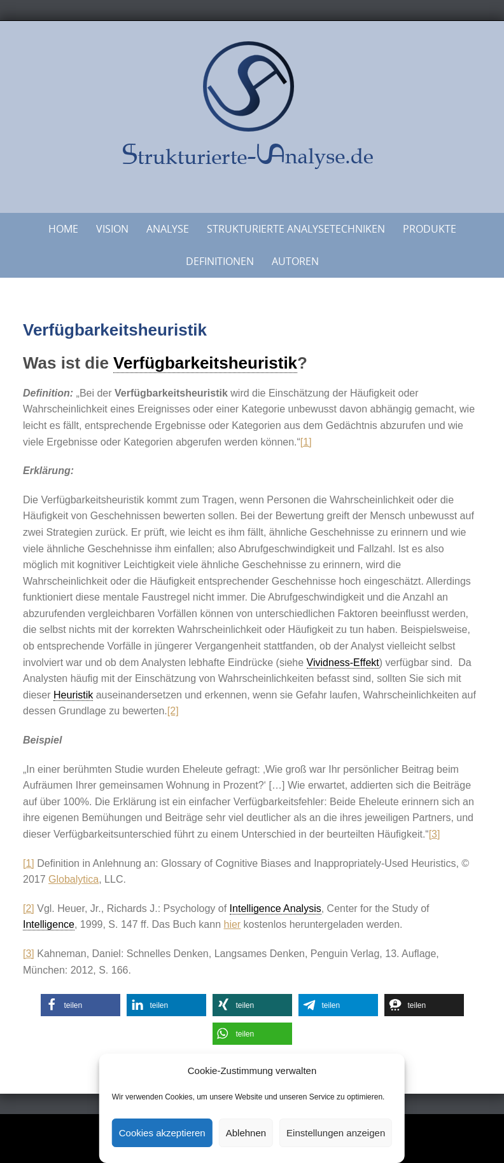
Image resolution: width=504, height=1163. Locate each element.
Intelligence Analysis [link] (275, 908)
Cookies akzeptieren (162, 1132)
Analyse (167, 229)
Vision (112, 229)
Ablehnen (246, 1132)
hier (232, 924)
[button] (80, 1005)
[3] (434, 834)
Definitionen (220, 261)
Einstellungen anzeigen (335, 1132)
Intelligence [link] (48, 924)
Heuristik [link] (73, 695)
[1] (306, 442)
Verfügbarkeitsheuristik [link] (205, 362)
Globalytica (73, 879)
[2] (173, 710)
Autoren (295, 261)
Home (63, 229)
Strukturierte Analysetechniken (296, 229)
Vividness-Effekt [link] (343, 662)
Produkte (429, 229)
